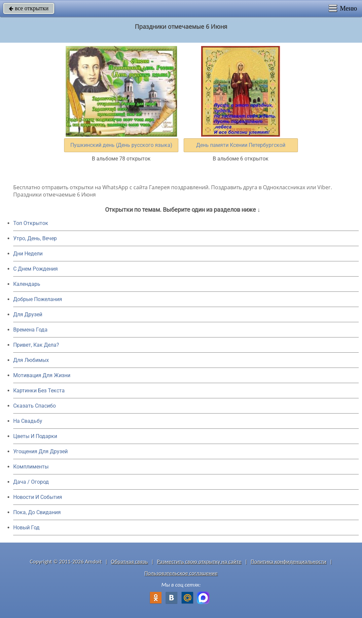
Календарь (26, 284)
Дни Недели (28, 253)
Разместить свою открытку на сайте (199, 561)
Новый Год (26, 527)
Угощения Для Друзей (40, 451)
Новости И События (37, 497)
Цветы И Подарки (35, 436)
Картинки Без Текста (39, 390)
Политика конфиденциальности (288, 561)
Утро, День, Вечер (35, 238)
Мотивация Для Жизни (41, 375)
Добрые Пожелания (37, 299)
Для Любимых (31, 360)
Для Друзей (27, 314)
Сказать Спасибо (34, 406)
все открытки (29, 8)
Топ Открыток (30, 223)
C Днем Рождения (35, 269)
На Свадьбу (27, 421)
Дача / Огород (31, 482)
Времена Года (30, 330)
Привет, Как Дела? (36, 345)
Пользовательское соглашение (180, 573)
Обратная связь (129, 561)
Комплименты (31, 467)
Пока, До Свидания (37, 512)
